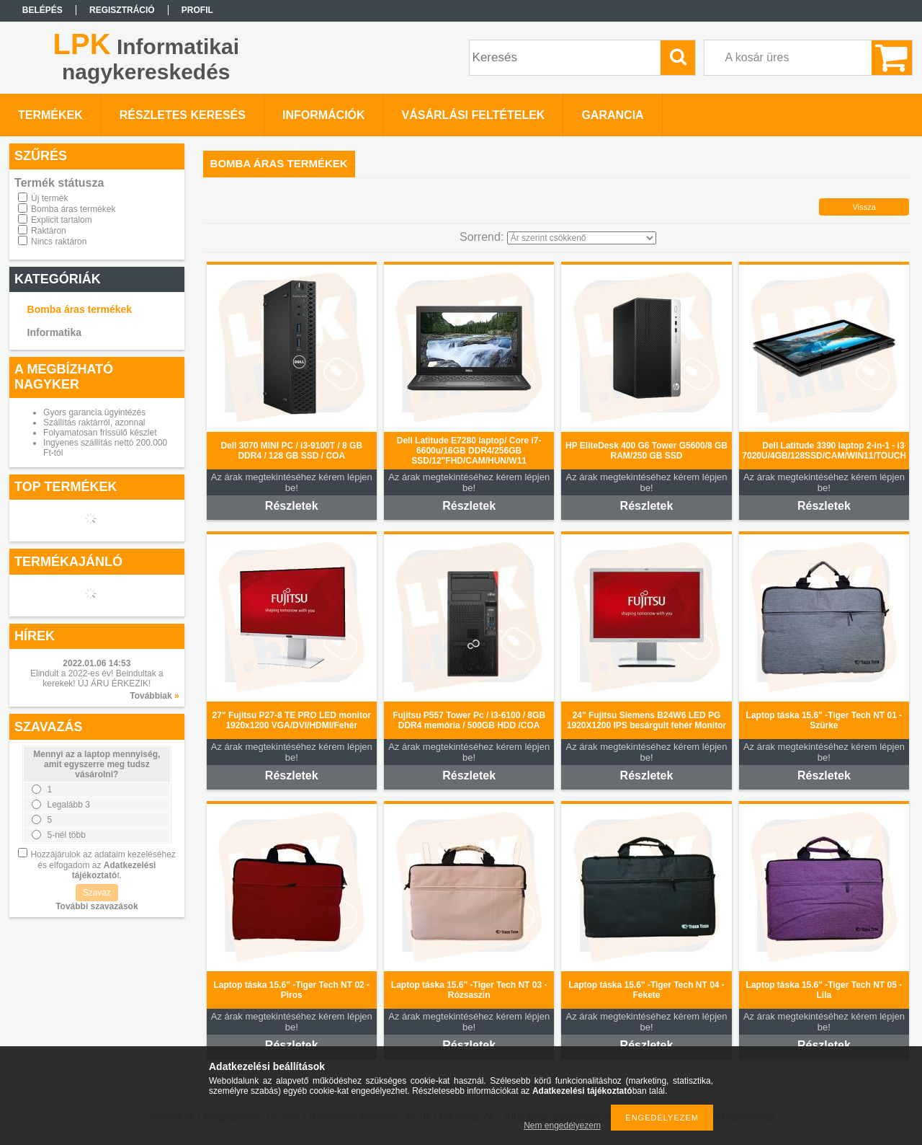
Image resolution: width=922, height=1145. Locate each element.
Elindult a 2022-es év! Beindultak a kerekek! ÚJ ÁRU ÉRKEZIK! (97, 678)
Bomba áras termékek (73, 209)
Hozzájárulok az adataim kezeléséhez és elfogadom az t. (102, 864)
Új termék (49, 198)
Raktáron (48, 231)
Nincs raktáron (58, 241)
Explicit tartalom (61, 220)
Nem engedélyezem (562, 1125)
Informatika (54, 332)
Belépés (42, 10)
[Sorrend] (581, 237)
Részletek (291, 506)
